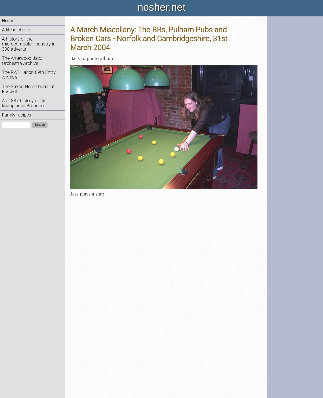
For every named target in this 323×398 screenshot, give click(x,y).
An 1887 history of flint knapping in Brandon (25, 103)
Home (8, 20)
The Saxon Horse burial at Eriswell (28, 89)
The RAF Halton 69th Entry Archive (29, 75)
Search (40, 124)
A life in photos (17, 30)
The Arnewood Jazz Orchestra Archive (22, 61)
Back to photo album (91, 58)
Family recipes (16, 115)
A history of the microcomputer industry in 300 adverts (28, 44)
